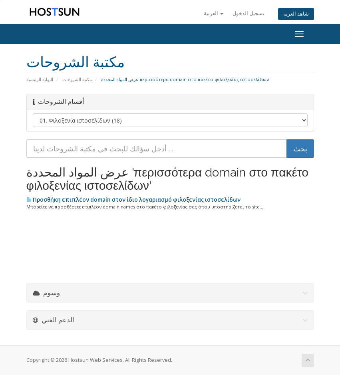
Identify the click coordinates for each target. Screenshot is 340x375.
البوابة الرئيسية (39, 79)
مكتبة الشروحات (77, 79)
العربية (213, 13)
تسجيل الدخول (248, 13)
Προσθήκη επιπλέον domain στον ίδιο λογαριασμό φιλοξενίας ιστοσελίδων (133, 199)
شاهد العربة (296, 13)
